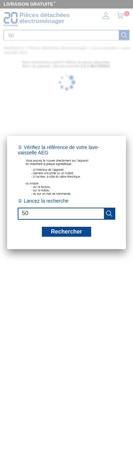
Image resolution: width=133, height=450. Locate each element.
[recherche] (109, 213)
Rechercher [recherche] (66, 232)
